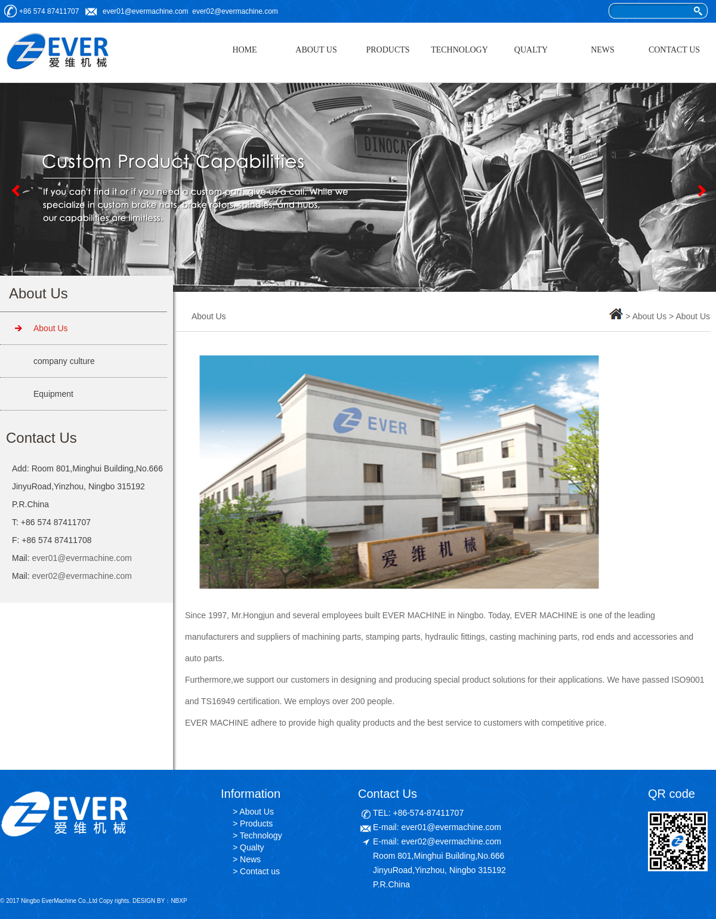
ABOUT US (316, 49)
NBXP (179, 901)
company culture (64, 361)
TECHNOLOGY (459, 49)
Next (701, 190)
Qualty (252, 847)
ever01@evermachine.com (146, 11)
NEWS (603, 49)
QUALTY (531, 49)
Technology (261, 835)
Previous (15, 190)
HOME (244, 49)
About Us (50, 328)
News (250, 859)
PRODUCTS (387, 49)
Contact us (260, 871)
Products (256, 823)
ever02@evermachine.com (235, 11)
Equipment (53, 394)
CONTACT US (674, 49)
